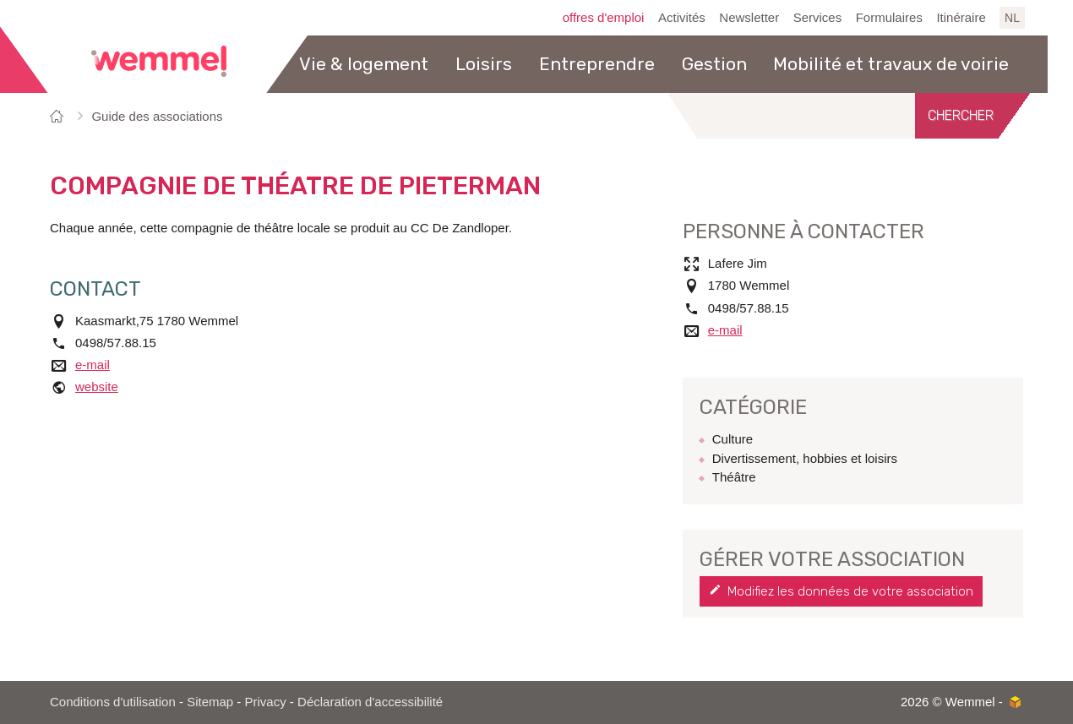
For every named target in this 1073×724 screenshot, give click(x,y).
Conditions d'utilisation (113, 701)
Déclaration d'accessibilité (370, 701)
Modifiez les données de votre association (850, 591)
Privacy (265, 701)
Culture (732, 439)
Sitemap (210, 701)
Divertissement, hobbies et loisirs (804, 458)
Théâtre (734, 477)
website (96, 386)
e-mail (92, 364)
